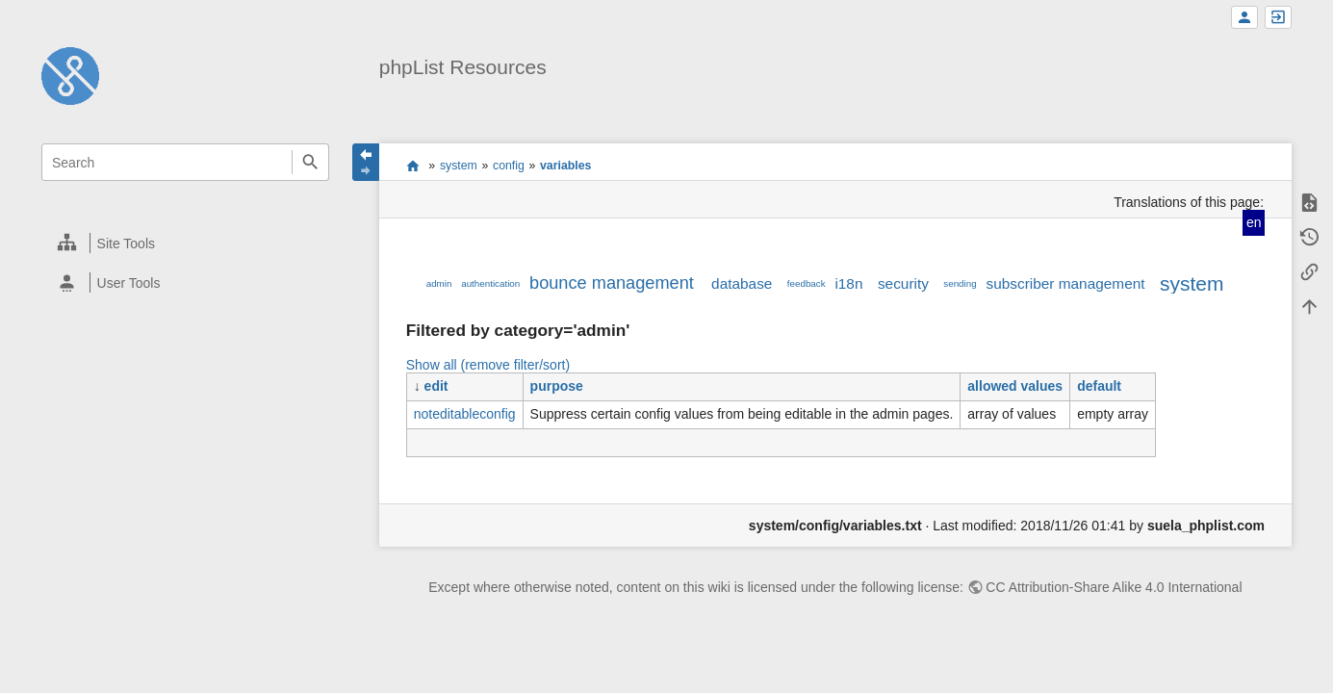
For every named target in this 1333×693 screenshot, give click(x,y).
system (458, 165)
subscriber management (1065, 283)
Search (310, 162)
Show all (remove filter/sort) (488, 364)
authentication (490, 283)
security (903, 283)
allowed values (1015, 386)
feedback (806, 283)
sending (959, 283)
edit (436, 386)
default (1099, 386)
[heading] (186, 243)
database (741, 283)
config (509, 165)
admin (439, 283)
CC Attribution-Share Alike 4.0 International (1114, 587)
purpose (556, 386)
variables (565, 165)
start (412, 165)
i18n (848, 283)
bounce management (611, 283)
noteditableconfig (465, 414)
